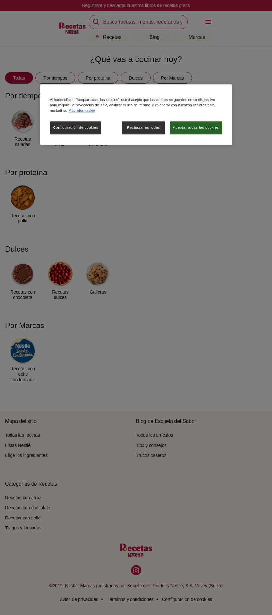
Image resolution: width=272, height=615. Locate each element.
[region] (136, 114)
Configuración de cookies (75, 127)
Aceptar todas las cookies (196, 127)
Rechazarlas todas (143, 127)
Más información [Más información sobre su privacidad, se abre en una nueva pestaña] (82, 110)
